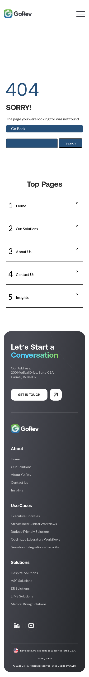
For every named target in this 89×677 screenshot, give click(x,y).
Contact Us (44, 271)
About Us (44, 248)
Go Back (18, 128)
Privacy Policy (44, 658)
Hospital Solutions (24, 573)
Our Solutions (44, 225)
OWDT (72, 665)
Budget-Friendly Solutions (30, 531)
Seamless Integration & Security (35, 547)
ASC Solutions (21, 581)
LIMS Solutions (22, 596)
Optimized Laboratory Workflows (35, 539)
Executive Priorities (25, 516)
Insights (44, 294)
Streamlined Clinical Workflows (34, 524)
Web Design (59, 665)
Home (44, 202)
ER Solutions (20, 588)
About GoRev (21, 475)
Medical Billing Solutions (29, 604)
